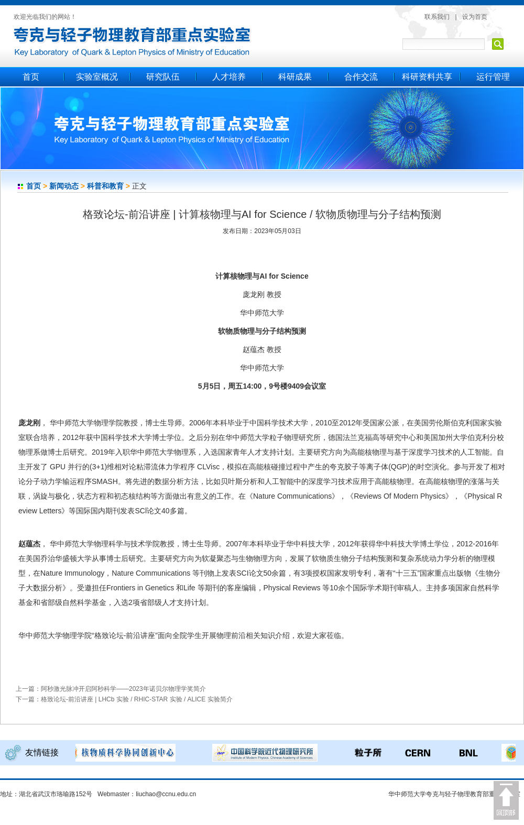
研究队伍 (163, 76)
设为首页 (474, 16)
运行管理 (493, 76)
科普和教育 (105, 186)
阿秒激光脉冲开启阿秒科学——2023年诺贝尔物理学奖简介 (123, 688)
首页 (31, 76)
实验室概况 (97, 76)
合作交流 (361, 76)
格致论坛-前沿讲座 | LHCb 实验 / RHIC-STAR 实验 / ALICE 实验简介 (137, 699)
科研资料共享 (427, 76)
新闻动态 (64, 186)
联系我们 (437, 16)
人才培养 (229, 76)
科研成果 (295, 76)
